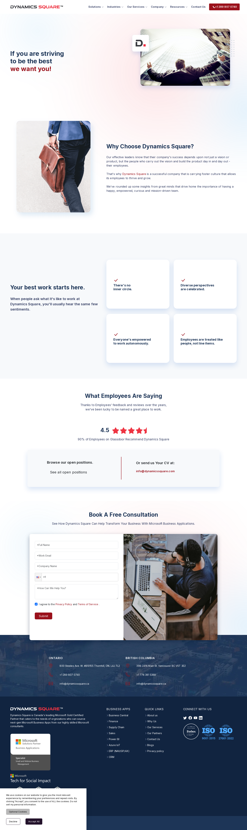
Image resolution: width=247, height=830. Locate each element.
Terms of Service (88, 604)
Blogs (150, 745)
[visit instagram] (195, 717)
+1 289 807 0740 (70, 674)
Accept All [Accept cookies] (33, 821)
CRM (111, 757)
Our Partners (154, 733)
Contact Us (198, 6)
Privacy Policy (64, 604)
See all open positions (68, 472)
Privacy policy (155, 751)
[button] (38, 577)
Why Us (151, 721)
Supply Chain (116, 727)
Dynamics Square (134, 174)
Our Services (154, 727)
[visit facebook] (190, 717)
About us (152, 715)
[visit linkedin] (200, 717)
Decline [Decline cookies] (13, 821)
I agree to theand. (69, 604)
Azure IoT (114, 745)
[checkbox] (36, 604)
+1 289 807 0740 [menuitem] (225, 6)
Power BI (114, 739)
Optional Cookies (18, 811)
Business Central (118, 715)
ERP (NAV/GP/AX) (119, 751)
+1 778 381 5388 (146, 674)
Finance (113, 721)
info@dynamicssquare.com (155, 471)
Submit (43, 616)
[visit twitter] (185, 717)
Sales (112, 733)
